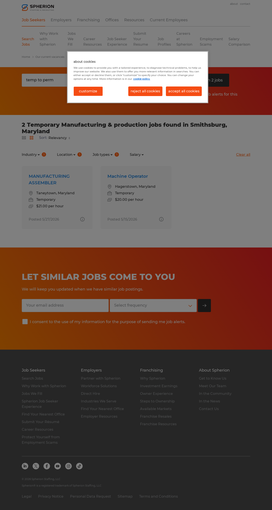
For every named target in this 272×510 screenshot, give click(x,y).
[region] (137, 77)
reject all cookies (145, 91)
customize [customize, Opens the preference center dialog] (88, 91)
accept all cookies (183, 91)
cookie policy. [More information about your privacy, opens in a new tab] (141, 78)
